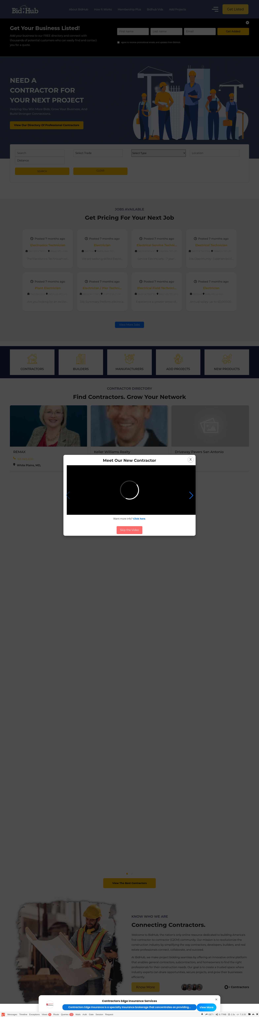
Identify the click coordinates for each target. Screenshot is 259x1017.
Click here (139, 518)
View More (206, 1007)
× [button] (216, 999)
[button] (191, 495)
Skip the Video (129, 530)
